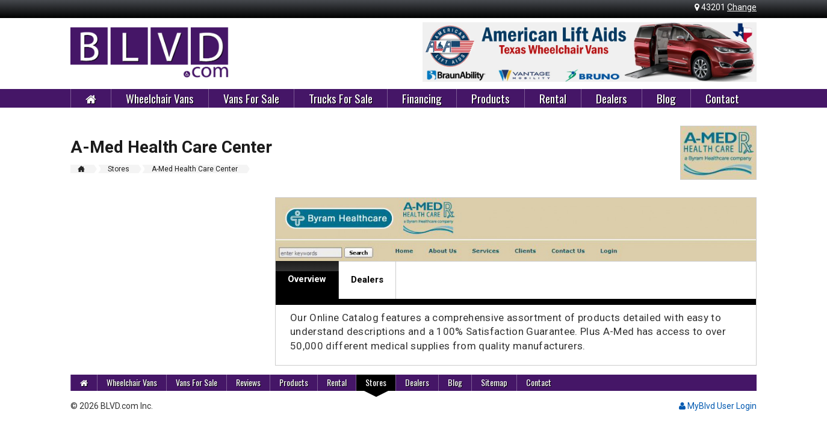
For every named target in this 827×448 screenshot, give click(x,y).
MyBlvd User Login (718, 406)
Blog (666, 98)
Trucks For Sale (341, 98)
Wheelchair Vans (160, 98)
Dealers (611, 98)
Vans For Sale (251, 98)
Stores (375, 382)
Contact (722, 98)
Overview (307, 279)
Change (742, 7)
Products (490, 98)
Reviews (248, 382)
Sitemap (494, 382)
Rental (552, 98)
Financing (422, 98)
